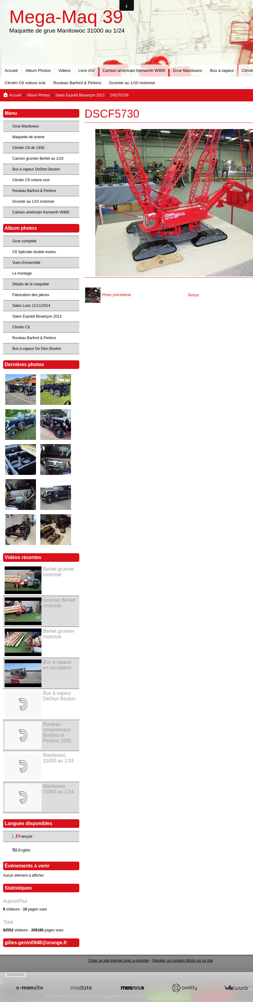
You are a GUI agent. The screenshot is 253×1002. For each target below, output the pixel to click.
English (21, 850)
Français (22, 836)
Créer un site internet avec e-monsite (119, 960)
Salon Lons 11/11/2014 (31, 305)
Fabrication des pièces (30, 295)
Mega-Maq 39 (66, 16)
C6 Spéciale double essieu (34, 252)
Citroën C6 (21, 327)
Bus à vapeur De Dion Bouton (36, 348)
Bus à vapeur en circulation (57, 665)
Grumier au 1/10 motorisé (132, 82)
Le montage (22, 273)
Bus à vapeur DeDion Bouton (36, 169)
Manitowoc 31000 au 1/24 (58, 758)
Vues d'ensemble (26, 262)
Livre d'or (86, 70)
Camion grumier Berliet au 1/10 (37, 158)
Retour (193, 295)
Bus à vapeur (222, 70)
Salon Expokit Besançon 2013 (80, 95)
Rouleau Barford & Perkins (77, 82)
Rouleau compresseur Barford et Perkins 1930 (57, 732)
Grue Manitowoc (187, 70)
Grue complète (24, 241)
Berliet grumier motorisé (58, 571)
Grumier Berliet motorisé (59, 602)
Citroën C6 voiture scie (25, 82)
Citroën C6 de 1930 (28, 148)
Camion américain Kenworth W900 (134, 70)
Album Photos (38, 70)
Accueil (11, 70)
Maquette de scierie (28, 137)
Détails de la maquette (30, 284)
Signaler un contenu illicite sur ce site (182, 960)
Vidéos (64, 70)
